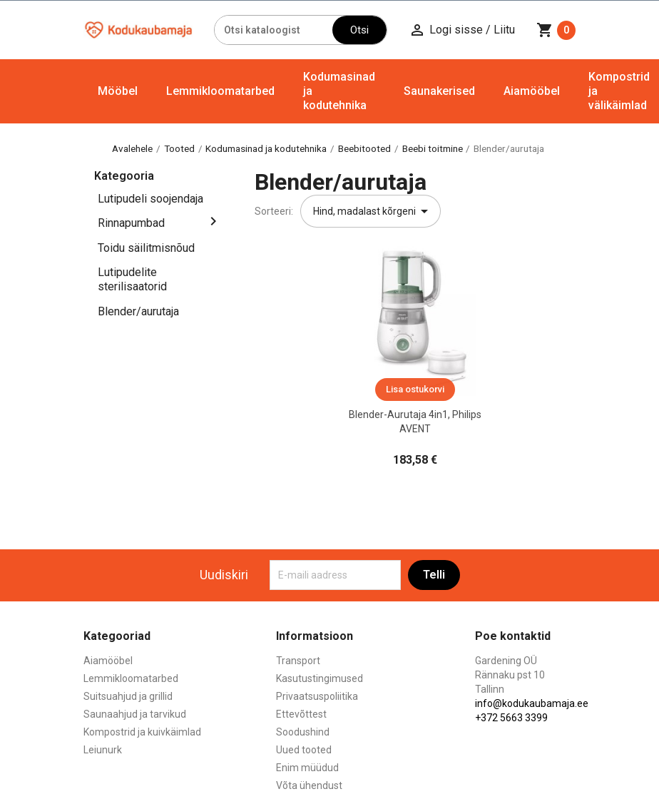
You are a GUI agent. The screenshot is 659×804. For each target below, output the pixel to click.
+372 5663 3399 (511, 717)
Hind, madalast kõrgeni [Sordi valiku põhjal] (373, 211)
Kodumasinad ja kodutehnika (339, 91)
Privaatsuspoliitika (317, 696)
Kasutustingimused (319, 678)
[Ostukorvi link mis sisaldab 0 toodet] (556, 30)
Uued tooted (304, 749)
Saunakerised (439, 91)
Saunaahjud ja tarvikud (134, 714)
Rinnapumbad (131, 223)
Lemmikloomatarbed (220, 91)
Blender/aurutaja (138, 311)
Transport (298, 660)
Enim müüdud (307, 767)
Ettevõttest (301, 714)
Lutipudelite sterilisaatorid (132, 279)
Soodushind (303, 732)
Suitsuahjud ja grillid (128, 696)
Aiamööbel (532, 91)
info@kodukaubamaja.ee (531, 703)
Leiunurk (102, 749)
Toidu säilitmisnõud (146, 248)
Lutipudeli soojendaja (150, 198)
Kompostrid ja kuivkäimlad (142, 732)
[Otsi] (274, 30)
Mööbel (118, 91)
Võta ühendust (309, 785)
